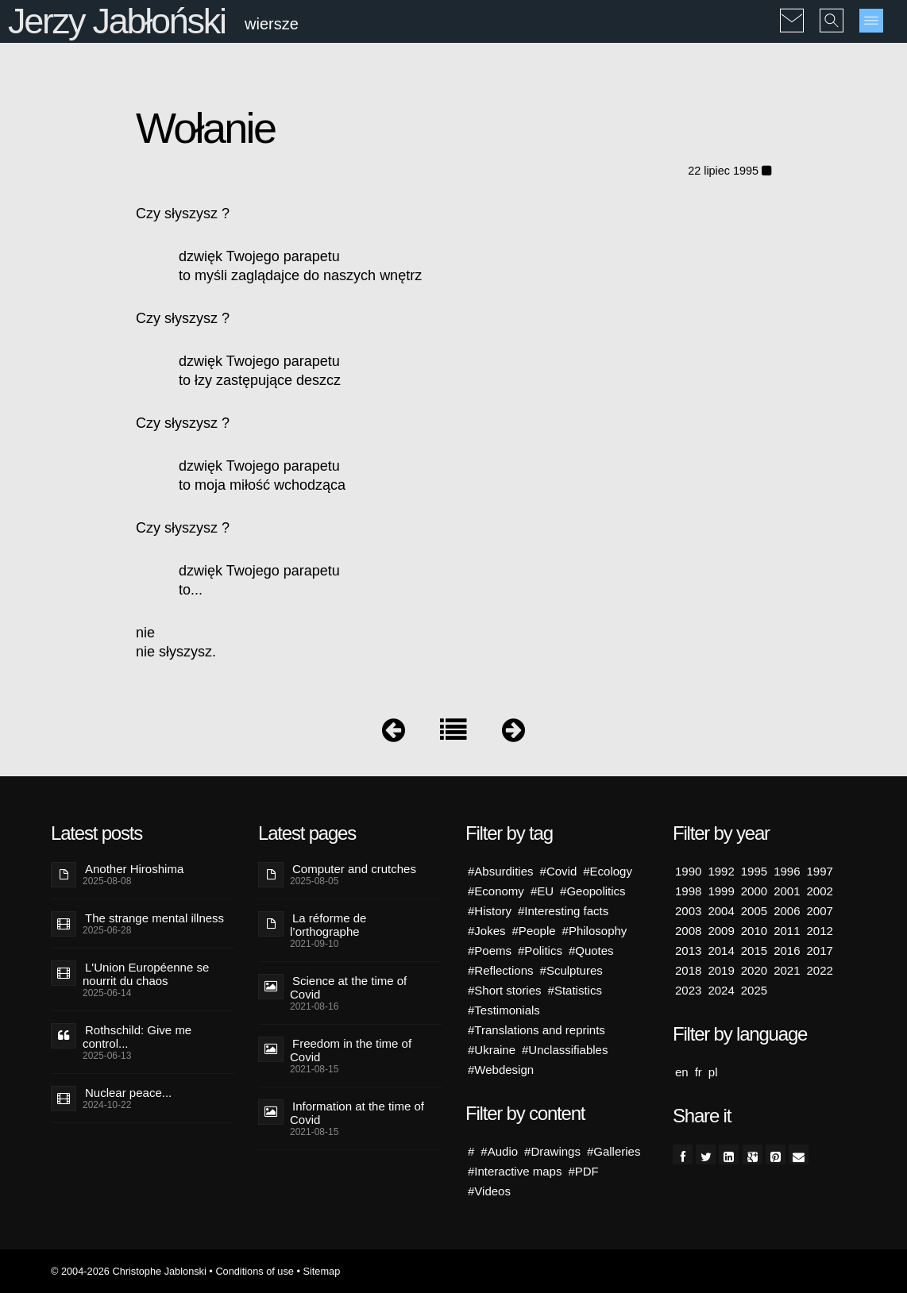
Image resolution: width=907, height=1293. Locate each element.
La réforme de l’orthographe (328, 924)
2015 (754, 950)
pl (713, 1072)
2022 (820, 970)
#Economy (496, 891)
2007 (820, 911)
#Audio (499, 1151)
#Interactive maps (515, 1171)
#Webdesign (501, 1069)
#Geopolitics (593, 891)
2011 (787, 930)
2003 (688, 911)
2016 (787, 950)
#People (534, 930)
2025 (754, 990)
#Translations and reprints (536, 1030)
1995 (754, 871)
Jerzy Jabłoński (117, 21)
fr (698, 1072)
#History (489, 911)
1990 (688, 871)
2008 (688, 930)
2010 (754, 930)
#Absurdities (501, 871)
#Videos (489, 1191)
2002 (820, 891)
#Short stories (505, 990)
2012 (820, 930)
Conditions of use (254, 1271)
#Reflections (501, 970)
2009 (721, 930)
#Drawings (552, 1151)
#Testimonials (504, 1010)
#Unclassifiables (565, 1049)
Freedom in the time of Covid (350, 1050)
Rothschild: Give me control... (137, 1036)
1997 (820, 871)
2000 (754, 891)
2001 (787, 891)
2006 (787, 911)
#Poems (489, 950)
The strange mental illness (154, 918)
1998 (688, 891)
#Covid (558, 871)
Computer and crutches (354, 868)
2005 (754, 911)
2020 (754, 970)
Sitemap (321, 1271)
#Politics (540, 950)
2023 (688, 990)
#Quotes (591, 950)
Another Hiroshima (134, 868)
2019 (721, 970)
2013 (688, 950)
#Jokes (487, 930)
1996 (787, 871)
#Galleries (614, 1151)
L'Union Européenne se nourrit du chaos (146, 973)
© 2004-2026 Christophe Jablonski (128, 1271)
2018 (688, 970)
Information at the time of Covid (357, 1112)
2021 (787, 970)
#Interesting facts (563, 911)
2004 (721, 911)
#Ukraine (491, 1049)
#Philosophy (594, 930)
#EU (542, 891)
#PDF (583, 1171)
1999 (721, 891)
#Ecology (607, 871)
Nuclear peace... (128, 1092)
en (682, 1072)
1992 (721, 871)
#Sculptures (571, 970)
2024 (721, 990)
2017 (820, 950)
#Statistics (575, 990)
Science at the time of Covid (348, 987)
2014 (721, 950)
